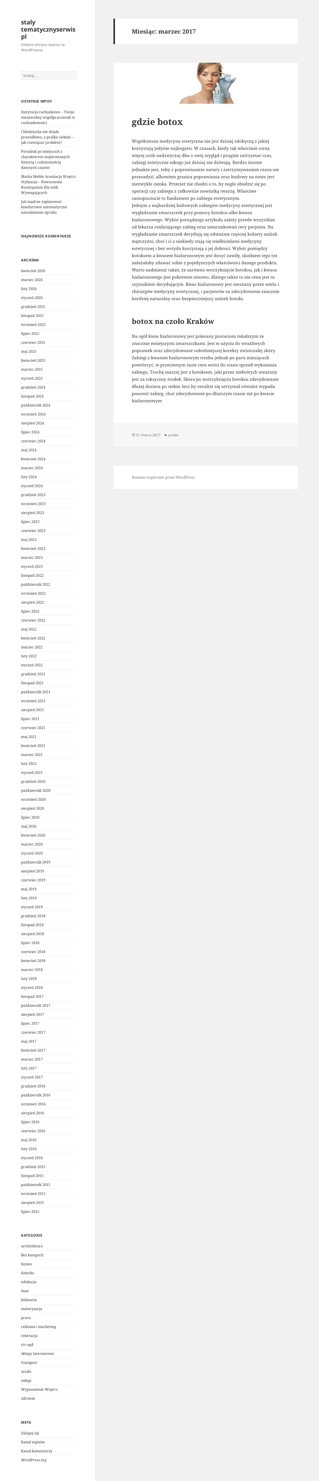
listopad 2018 (32, 924)
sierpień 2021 (32, 709)
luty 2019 (29, 897)
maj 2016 (28, 1139)
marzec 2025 (32, 369)
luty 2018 (29, 978)
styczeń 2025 (32, 378)
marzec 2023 (32, 557)
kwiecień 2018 (33, 960)
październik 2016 (35, 1095)
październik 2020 (35, 790)
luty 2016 (29, 1148)
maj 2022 (28, 629)
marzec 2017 (32, 1059)
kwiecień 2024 (33, 458)
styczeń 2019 (32, 906)
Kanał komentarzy (36, 1451)
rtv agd (27, 1344)
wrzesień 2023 (33, 503)
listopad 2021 (32, 682)
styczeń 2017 (32, 1077)
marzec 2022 (32, 647)
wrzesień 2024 (33, 414)
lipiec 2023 (30, 521)
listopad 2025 (32, 315)
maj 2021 (28, 736)
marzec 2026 (32, 279)
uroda (26, 1371)
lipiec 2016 (30, 1121)
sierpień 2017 (32, 1014)
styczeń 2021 (32, 772)
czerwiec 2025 (33, 342)
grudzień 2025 (33, 306)
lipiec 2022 (30, 611)
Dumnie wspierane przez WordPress (163, 477)
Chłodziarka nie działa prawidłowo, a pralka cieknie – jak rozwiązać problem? (47, 137)
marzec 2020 (32, 844)
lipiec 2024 (30, 432)
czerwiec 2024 (33, 441)
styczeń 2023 (32, 566)
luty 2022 (29, 656)
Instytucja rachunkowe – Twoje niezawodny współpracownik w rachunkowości (48, 117)
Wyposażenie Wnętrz (39, 1389)
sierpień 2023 (32, 512)
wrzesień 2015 (33, 1193)
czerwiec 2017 (33, 1032)
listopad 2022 (32, 575)
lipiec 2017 (30, 1023)
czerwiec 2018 (33, 951)
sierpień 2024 (32, 423)
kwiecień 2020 (33, 835)
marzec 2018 (32, 969)
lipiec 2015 (30, 1211)
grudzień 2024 (33, 387)
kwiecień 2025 (33, 360)
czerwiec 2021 (33, 727)
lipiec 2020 (30, 817)
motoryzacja (31, 1308)
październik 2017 (35, 1005)
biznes (26, 1263)
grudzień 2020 (33, 781)
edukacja (28, 1281)
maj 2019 (28, 889)
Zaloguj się (30, 1433)
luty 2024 (29, 476)
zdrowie (28, 1398)
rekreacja (29, 1335)
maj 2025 (28, 351)
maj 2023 (28, 539)
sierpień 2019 (32, 871)
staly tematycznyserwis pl (48, 29)
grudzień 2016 (33, 1086)
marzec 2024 (32, 467)
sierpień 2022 (32, 602)
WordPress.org (34, 1459)
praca (26, 1317)
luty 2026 (29, 288)
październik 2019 (35, 862)
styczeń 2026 (32, 297)
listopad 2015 (32, 1175)
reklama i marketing (38, 1326)
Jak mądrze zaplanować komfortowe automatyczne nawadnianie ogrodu (44, 207)
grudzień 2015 (33, 1166)
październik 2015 (35, 1184)
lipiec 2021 (30, 718)
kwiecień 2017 (33, 1050)
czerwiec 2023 (33, 530)
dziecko (27, 1272)
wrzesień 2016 (33, 1104)
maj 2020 (28, 826)
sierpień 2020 (32, 808)
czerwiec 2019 (33, 880)
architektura (32, 1246)
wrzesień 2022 (33, 593)
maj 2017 (28, 1041)
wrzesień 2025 (33, 324)
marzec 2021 (32, 754)
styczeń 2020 (32, 853)
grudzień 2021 (33, 674)
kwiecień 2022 (33, 638)
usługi (26, 1380)
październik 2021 (35, 691)
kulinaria (29, 1299)
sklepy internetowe (37, 1353)
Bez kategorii (32, 1255)
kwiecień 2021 (33, 745)
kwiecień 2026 (33, 270)
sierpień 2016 (32, 1113)
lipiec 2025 (30, 333)
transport (29, 1362)
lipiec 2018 (30, 942)
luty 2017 (29, 1068)
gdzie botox (157, 121)
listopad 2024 (32, 396)
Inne (25, 1290)
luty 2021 (29, 763)
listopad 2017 (32, 996)
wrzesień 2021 (33, 700)
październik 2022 (35, 584)
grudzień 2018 (33, 915)
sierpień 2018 (32, 933)
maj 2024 (28, 450)
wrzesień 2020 (33, 799)
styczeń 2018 (32, 987)
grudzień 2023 (33, 494)
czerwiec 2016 (33, 1130)
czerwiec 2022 (33, 620)
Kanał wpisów (33, 1442)
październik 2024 (35, 405)
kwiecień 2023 (33, 548)
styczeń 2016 (32, 1157)
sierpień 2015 (32, 1202)
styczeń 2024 (32, 485)
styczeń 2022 (32, 665)
